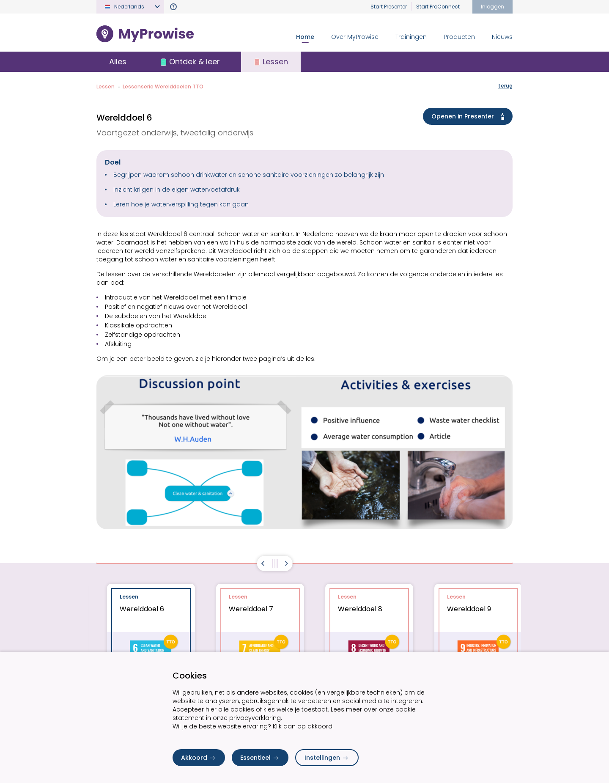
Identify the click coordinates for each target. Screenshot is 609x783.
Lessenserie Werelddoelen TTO (163, 86)
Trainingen (411, 37)
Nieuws (502, 37)
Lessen (105, 86)
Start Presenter (388, 6)
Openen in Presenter (469, 116)
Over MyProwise (355, 37)
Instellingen (326, 757)
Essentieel (260, 757)
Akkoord (199, 757)
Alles (117, 61)
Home (305, 37)
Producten (459, 37)
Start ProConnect (438, 6)
